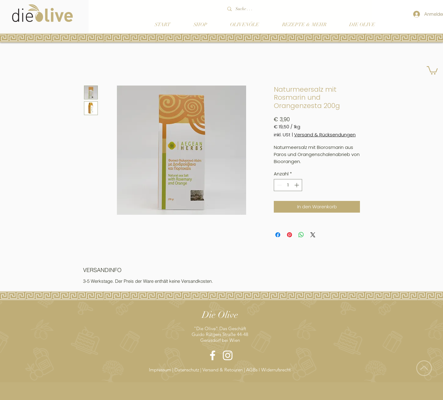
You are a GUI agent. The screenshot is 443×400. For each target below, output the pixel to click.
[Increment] (297, 185)
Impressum (160, 370)
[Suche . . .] (261, 9)
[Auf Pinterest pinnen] (289, 234)
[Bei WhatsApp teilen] (301, 234)
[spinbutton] (288, 185)
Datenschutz (186, 370)
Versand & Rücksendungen (325, 135)
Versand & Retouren (222, 370)
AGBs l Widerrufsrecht (268, 370)
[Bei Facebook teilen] (277, 234)
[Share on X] (313, 234)
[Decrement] (279, 185)
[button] (432, 69)
